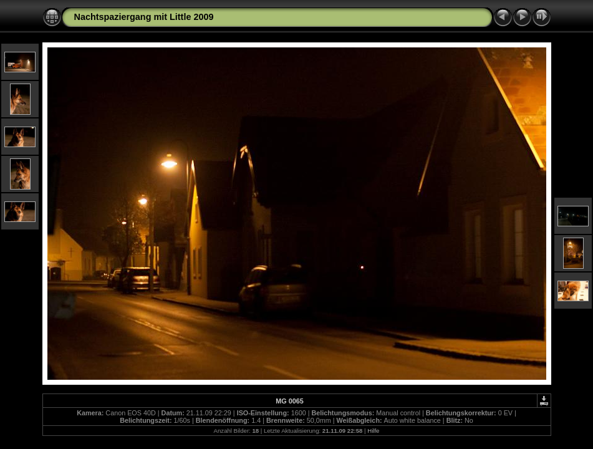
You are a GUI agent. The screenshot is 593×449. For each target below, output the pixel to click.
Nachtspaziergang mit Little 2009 (144, 17)
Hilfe (373, 430)
